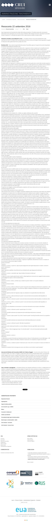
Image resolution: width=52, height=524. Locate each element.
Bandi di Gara (3, 445)
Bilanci (2, 409)
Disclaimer (38, 500)
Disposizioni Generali (5, 398)
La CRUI (3, 19)
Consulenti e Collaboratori (6, 412)
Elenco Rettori (29, 438)
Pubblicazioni (3, 442)
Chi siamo (2, 438)
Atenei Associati (30, 439)
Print (24, 29)
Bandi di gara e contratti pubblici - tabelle (9, 419)
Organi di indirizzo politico (6, 404)
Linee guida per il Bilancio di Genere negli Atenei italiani (38, 456)
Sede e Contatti (3, 443)
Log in (13, 500)
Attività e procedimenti (5, 414)
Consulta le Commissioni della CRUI (7, 452)
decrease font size (19, 28)
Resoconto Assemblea (5, 441)
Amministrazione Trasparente (11, 19)
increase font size (20, 28)
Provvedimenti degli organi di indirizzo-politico (10, 417)
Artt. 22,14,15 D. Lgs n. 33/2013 (7, 406)
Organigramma (4, 401)
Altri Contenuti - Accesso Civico (7, 425)
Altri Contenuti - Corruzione (6, 422)
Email (27, 29)
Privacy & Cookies (18, 500)
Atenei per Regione (30, 441)
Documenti (3, 439)
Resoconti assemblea (21, 19)
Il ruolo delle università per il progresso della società (37, 452)
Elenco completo (30, 462)
